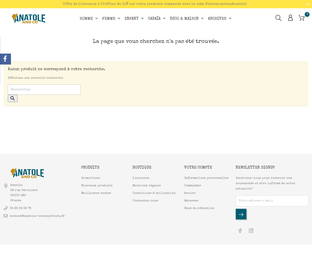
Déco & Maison (187, 18)
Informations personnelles (206, 178)
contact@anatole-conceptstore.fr (37, 216)
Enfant (135, 18)
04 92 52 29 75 (20, 208)
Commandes (192, 185)
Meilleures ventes (96, 193)
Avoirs (189, 193)
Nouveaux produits (97, 185)
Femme (111, 18)
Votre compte (198, 168)
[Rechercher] (44, 90)
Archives (220, 18)
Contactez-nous (145, 200)
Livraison (141, 178)
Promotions (90, 178)
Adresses (191, 200)
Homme (89, 18)
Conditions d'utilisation (154, 193)
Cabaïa (157, 18)
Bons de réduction (199, 208)
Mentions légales (147, 185)
